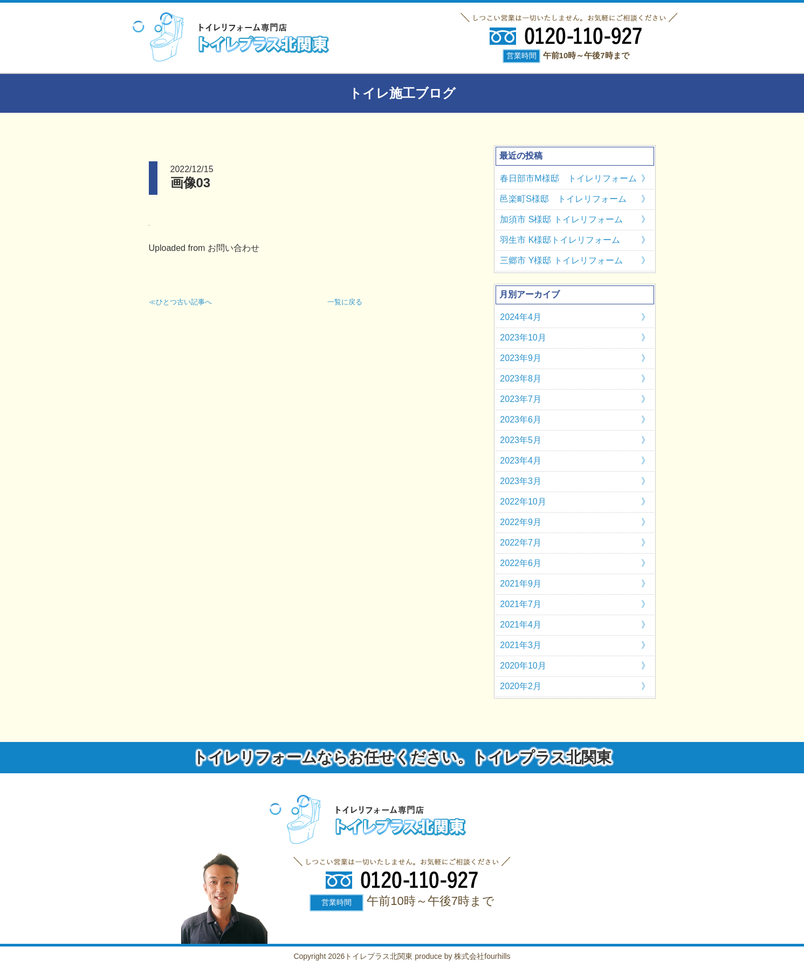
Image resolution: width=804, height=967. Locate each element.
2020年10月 (523, 665)
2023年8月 (520, 378)
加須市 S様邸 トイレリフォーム (561, 219)
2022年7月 (520, 542)
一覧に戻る (344, 302)
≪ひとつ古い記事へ (180, 302)
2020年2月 (520, 686)
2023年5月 (520, 440)
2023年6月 (520, 419)
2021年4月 (520, 624)
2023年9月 (520, 358)
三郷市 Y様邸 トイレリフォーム (561, 260)
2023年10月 (523, 337)
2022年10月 (523, 501)
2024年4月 (520, 317)
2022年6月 (520, 563)
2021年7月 (520, 604)
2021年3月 (520, 645)
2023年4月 (520, 460)
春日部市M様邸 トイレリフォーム (568, 178)
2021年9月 (520, 583)
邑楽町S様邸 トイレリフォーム (563, 198)
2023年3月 (520, 481)
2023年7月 (520, 399)
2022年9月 (520, 522)
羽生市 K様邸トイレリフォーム (560, 239)
